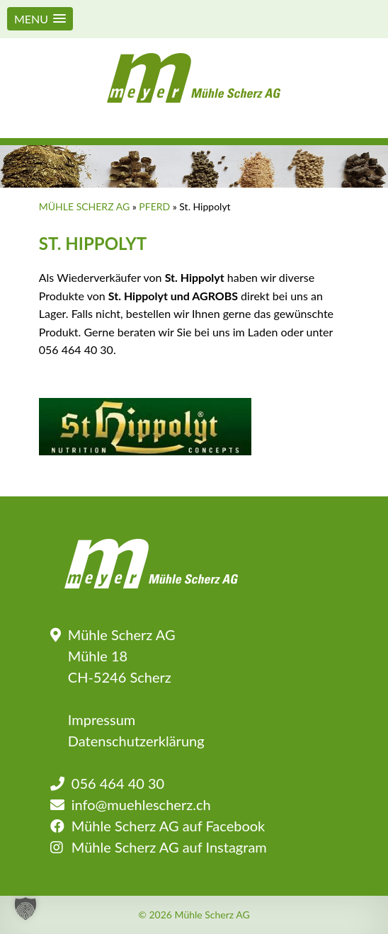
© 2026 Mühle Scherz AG (194, 915)
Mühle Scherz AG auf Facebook (168, 825)
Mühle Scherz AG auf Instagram (169, 846)
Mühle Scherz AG (84, 206)
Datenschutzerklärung (136, 740)
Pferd (154, 206)
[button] (40, 18)
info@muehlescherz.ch (141, 804)
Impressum (101, 719)
